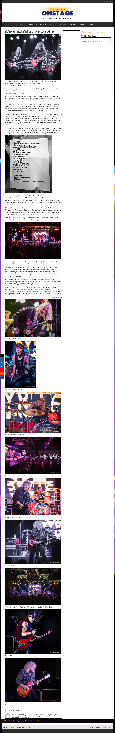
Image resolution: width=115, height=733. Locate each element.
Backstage (73, 24)
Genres (83, 24)
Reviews (53, 24)
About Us (92, 24)
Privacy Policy (89, 727)
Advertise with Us (107, 727)
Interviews (43, 24)
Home (22, 24)
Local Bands (63, 24)
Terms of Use (97, 727)
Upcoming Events (32, 24)
